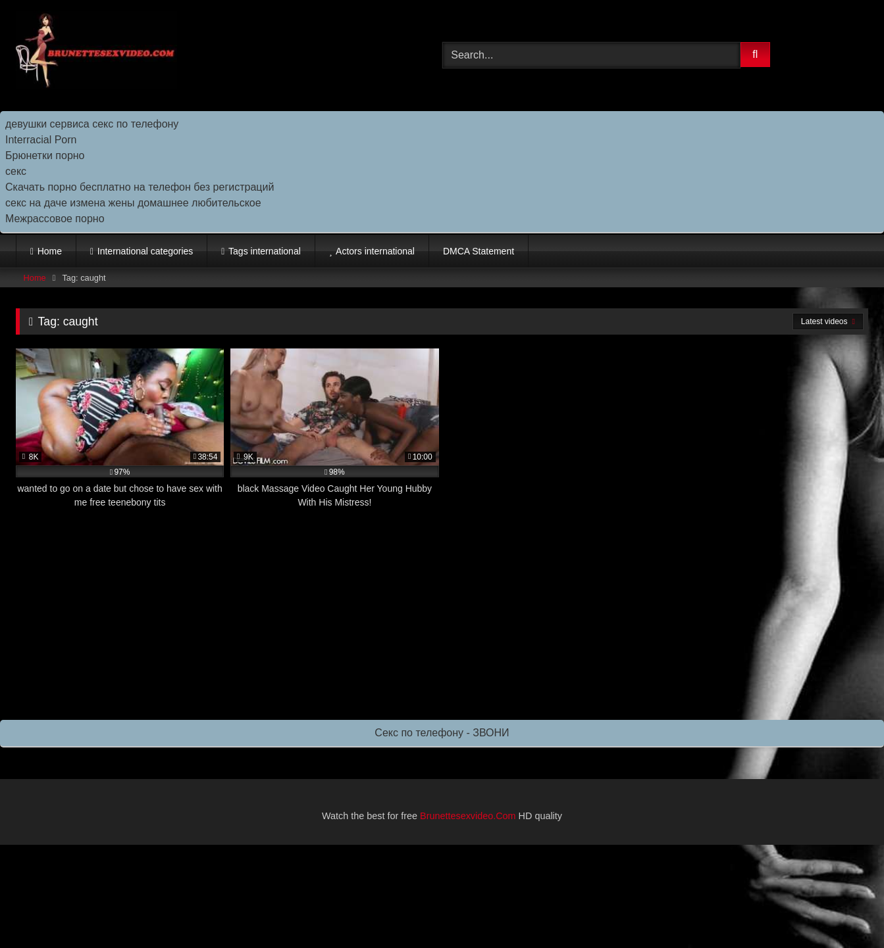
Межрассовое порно (55, 218)
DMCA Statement (478, 251)
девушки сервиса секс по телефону (91, 124)
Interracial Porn (41, 139)
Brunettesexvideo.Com (468, 816)
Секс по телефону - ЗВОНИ (442, 732)
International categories (145, 251)
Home (50, 251)
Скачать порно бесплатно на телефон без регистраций (139, 187)
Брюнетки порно (45, 155)
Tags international (264, 251)
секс (15, 171)
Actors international (375, 251)
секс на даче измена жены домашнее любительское (133, 202)
